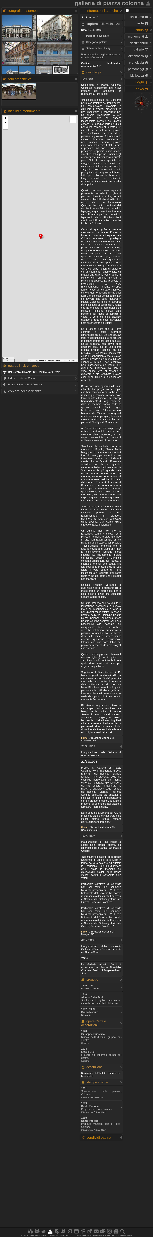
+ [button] (5, 118)
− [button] (5, 123)
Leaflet (41, 361)
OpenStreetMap (53, 361)
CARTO (73, 361)
